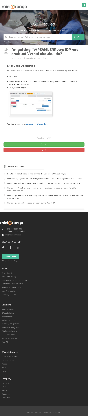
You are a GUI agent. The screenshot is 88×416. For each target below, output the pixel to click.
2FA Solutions (7, 316)
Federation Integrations (11, 327)
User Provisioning (9, 291)
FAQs (4, 367)
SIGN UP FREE (10, 256)
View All (5, 342)
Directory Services (9, 295)
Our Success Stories (10, 356)
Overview (5, 383)
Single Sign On (7, 273)
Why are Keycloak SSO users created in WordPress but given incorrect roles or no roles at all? (44, 183)
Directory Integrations (10, 324)
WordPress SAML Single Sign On (55, 30)
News (4, 387)
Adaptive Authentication (11, 287)
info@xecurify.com (13, 235)
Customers (6, 394)
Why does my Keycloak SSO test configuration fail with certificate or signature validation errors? (45, 178)
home (22, 30)
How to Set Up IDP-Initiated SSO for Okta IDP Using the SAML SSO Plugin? (36, 174)
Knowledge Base (34, 30)
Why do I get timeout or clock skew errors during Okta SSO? (31, 203)
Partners (5, 390)
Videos (4, 364)
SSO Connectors (8, 335)
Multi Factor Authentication (12, 284)
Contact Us (6, 398)
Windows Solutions (9, 331)
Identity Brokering (9, 276)
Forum (4, 371)
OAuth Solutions (8, 313)
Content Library (8, 360)
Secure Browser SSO (10, 338)
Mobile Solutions (8, 320)
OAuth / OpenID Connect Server (14, 280)
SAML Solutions (8, 309)
